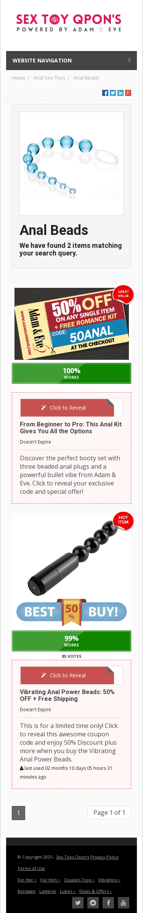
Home (19, 77)
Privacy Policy (104, 857)
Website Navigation (71, 60)
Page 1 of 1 (109, 812)
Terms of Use (31, 868)
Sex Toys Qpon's (72, 857)
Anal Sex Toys (49, 77)
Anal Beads (86, 77)
